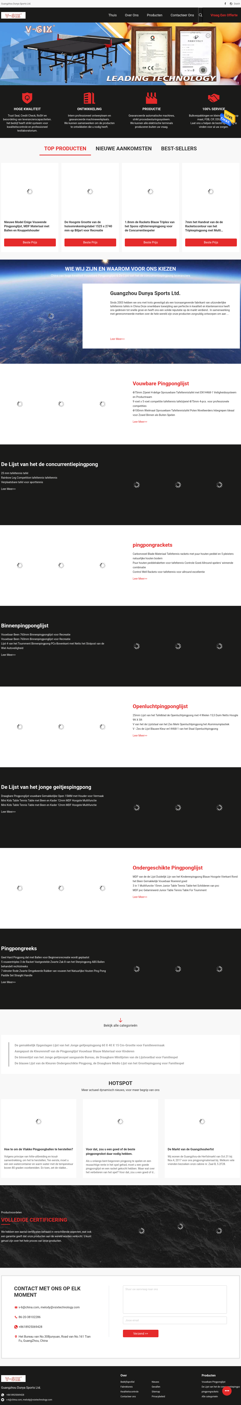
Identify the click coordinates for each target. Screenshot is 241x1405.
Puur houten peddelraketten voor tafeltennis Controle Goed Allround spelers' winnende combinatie (183, 565)
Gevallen (156, 1386)
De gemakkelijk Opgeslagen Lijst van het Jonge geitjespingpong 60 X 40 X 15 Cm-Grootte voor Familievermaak (89, 1045)
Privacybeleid (158, 1396)
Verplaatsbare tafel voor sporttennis (22, 482)
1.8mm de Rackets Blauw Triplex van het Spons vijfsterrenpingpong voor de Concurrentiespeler (149, 226)
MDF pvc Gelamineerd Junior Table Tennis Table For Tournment (170, 890)
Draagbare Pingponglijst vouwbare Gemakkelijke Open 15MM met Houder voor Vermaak (52, 795)
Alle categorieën (210, 1396)
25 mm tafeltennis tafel (14, 473)
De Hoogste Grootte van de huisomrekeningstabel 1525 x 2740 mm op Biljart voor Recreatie (88, 226)
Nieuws (155, 1382)
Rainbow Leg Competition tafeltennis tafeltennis (29, 477)
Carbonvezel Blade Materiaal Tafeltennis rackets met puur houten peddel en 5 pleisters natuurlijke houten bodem (183, 556)
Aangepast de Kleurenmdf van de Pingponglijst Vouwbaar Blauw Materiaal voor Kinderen (74, 1051)
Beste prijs (30, 242)
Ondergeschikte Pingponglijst (168, 868)
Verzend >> (140, 1333)
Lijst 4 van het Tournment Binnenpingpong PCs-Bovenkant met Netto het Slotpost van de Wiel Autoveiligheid (52, 646)
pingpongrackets (152, 545)
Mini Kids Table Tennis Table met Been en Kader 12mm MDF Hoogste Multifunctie (49, 800)
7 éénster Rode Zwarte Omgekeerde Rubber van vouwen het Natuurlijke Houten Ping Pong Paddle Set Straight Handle (53, 973)
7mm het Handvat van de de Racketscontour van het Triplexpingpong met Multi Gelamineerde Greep (204, 226)
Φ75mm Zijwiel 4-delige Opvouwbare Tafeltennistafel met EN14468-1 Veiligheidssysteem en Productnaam (184, 394)
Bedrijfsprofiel (127, 1382)
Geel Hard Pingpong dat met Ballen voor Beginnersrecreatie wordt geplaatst (45, 957)
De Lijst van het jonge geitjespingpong (46, 787)
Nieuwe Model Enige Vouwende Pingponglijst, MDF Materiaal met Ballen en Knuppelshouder (26, 226)
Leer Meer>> (117, 338)
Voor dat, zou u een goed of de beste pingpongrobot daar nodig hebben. (110, 1151)
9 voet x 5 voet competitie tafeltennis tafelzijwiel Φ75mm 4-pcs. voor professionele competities (181, 403)
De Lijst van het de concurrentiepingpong (49, 464)
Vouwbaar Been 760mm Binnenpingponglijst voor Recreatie (35, 634)
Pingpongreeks (19, 948)
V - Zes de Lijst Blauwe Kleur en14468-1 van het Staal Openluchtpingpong (175, 728)
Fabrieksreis (126, 1386)
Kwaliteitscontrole (129, 1391)
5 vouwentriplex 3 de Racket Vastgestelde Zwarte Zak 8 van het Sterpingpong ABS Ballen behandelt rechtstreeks (53, 964)
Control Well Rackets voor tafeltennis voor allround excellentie (169, 571)
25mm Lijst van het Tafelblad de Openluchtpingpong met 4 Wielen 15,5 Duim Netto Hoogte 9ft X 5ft (185, 717)
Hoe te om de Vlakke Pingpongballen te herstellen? (38, 1149)
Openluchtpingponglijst (160, 706)
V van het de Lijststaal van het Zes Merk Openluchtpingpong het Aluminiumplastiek (181, 724)
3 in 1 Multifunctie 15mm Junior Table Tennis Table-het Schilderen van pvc (176, 885)
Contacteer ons (128, 1396)
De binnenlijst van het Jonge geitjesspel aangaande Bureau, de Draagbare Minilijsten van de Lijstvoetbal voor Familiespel (96, 1057)
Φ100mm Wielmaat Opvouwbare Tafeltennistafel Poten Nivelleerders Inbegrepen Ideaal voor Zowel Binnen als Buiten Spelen (183, 412)
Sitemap (156, 1391)
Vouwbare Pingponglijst (161, 383)
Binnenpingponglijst (25, 626)
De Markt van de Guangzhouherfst (191, 1149)
